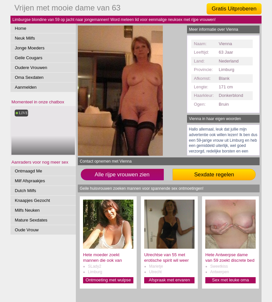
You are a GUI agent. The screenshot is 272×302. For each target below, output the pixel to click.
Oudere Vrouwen (31, 67)
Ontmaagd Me (28, 171)
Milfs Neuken (27, 210)
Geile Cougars (28, 57)
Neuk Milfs (25, 38)
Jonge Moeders (29, 47)
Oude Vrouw (27, 229)
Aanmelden (26, 87)
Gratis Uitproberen (234, 9)
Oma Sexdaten (29, 77)
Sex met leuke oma (230, 279)
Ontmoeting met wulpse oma (108, 280)
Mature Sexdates (31, 220)
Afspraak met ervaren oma (169, 280)
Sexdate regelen (214, 174)
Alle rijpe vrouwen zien (122, 174)
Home (20, 28)
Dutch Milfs (25, 190)
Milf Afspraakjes (30, 180)
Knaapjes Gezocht (32, 200)
